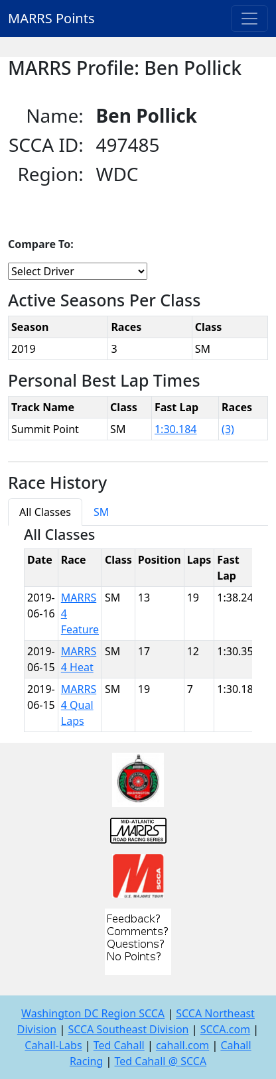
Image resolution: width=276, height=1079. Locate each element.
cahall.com (182, 1045)
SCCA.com (225, 1029)
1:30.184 (176, 429)
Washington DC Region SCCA (93, 1013)
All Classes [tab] (45, 512)
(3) (228, 429)
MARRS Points (51, 18)
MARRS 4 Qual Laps (78, 705)
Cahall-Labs (53, 1045)
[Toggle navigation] (249, 18)
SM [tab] (101, 512)
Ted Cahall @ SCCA (160, 1061)
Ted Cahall (119, 1045)
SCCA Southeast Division (128, 1029)
